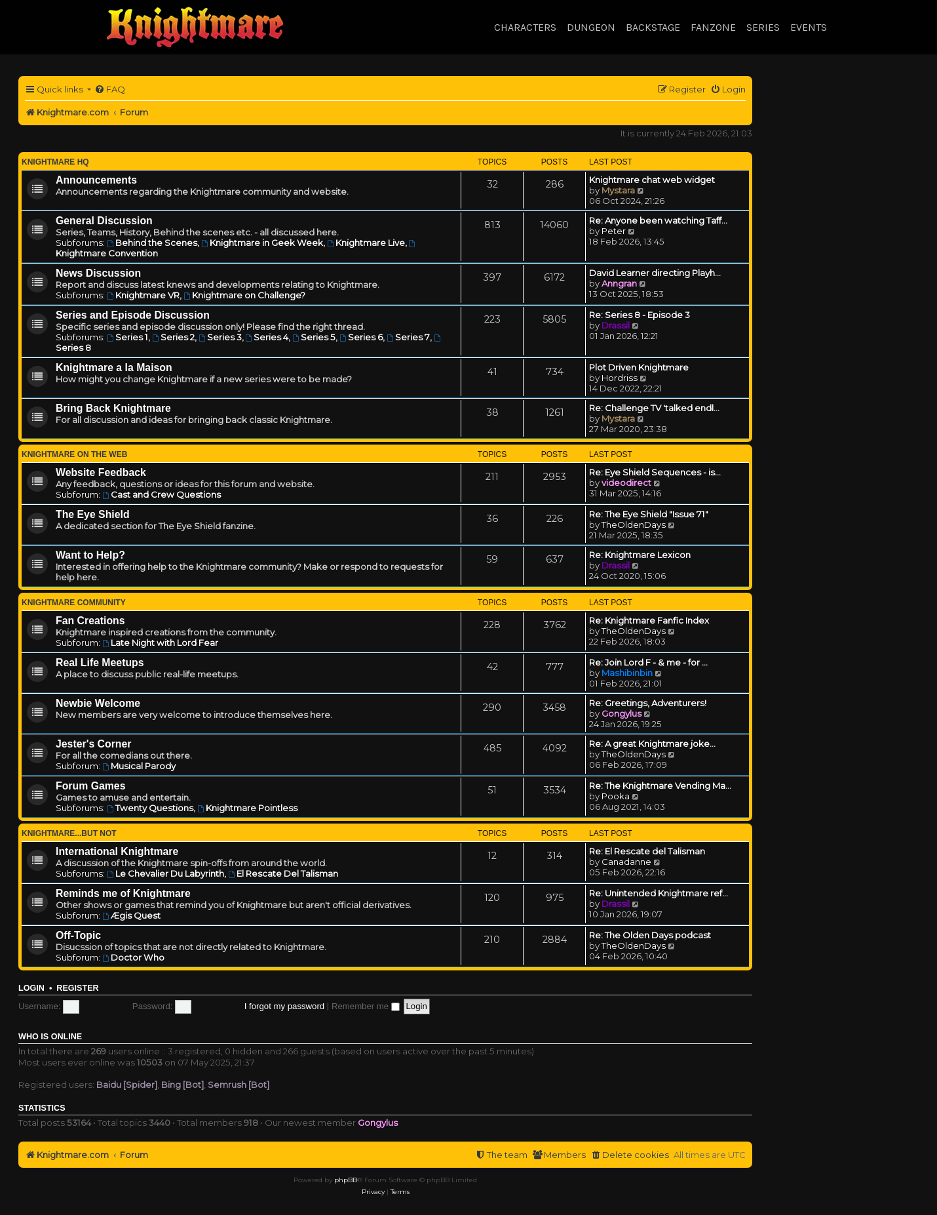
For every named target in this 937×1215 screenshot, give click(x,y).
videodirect (626, 482)
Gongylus (621, 713)
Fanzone (713, 27)
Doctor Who (133, 957)
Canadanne (626, 861)
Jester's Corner (94, 743)
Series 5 (313, 337)
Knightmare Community (74, 602)
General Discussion (104, 220)
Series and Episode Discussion (133, 315)
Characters (525, 27)
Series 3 (220, 337)
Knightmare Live (366, 242)
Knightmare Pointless (247, 808)
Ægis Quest (131, 915)
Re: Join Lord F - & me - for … (648, 662)
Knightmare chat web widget (652, 179)
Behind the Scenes (152, 242)
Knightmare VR (143, 295)
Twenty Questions (150, 808)
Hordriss (620, 377)
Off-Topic (78, 935)
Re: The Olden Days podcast (650, 935)
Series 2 (173, 337)
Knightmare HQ (55, 162)
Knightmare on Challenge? (244, 295)
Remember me (366, 1006)
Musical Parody (139, 766)
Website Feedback (101, 472)
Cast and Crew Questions (161, 494)
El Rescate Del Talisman (283, 873)
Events (808, 27)
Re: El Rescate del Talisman (647, 851)
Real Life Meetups (100, 662)
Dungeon (591, 27)
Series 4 (267, 337)
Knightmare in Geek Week (262, 242)
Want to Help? (90, 555)
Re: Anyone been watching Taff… (658, 220)
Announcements (96, 180)
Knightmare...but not (69, 833)
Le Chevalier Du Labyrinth (165, 873)
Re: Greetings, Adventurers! (647, 703)
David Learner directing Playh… (655, 273)
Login (31, 988)
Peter (614, 231)
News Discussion (98, 273)
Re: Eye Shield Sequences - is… (655, 472)
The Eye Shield (93, 514)
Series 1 (127, 337)
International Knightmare (117, 851)
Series (763, 27)
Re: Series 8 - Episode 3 (639, 314)
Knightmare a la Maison (114, 367)
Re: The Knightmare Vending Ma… (660, 785)
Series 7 (408, 337)
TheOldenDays (634, 524)
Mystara (618, 190)
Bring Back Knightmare (113, 408)
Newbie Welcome (98, 703)
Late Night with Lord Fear (160, 642)
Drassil (616, 325)
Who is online (50, 1036)
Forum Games (90, 785)
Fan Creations (90, 620)
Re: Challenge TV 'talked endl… (654, 408)
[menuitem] (109, 89)
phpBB (345, 1180)
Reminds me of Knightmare (123, 893)
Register (77, 988)
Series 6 (361, 337)
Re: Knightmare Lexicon (640, 554)
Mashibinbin (627, 672)
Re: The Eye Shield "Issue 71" (648, 514)
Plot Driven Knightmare (639, 367)
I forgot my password (284, 1006)
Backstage (653, 27)
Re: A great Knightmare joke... (652, 743)
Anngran (619, 283)
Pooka (616, 796)
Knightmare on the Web (74, 454)
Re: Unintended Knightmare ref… (658, 893)
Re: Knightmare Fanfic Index (649, 620)
